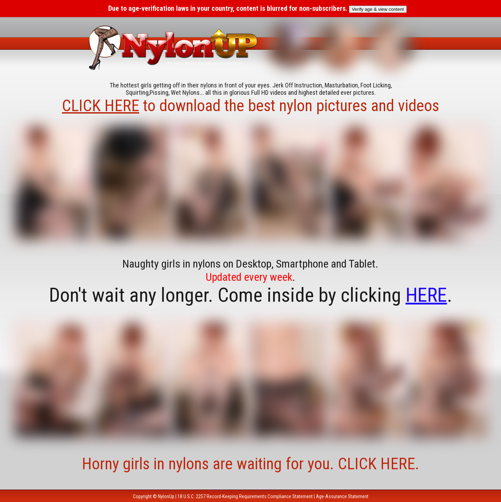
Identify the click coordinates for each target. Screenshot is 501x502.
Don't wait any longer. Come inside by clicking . (250, 295)
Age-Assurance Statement (342, 496)
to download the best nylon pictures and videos (250, 105)
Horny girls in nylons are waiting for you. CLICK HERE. (250, 463)
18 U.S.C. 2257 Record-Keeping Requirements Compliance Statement (245, 496)
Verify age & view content (378, 9)
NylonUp (166, 496)
